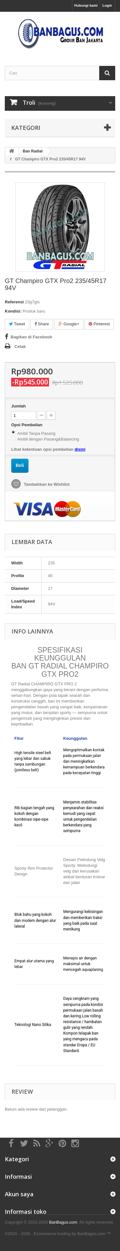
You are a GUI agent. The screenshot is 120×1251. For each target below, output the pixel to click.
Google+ (69, 324)
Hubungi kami (86, 5)
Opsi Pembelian (27, 424)
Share (42, 324)
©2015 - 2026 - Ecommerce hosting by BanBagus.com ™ (58, 1233)
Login (107, 5)
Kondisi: (13, 311)
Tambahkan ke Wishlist (46, 484)
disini (80, 449)
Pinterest (99, 324)
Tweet (17, 324)
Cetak (20, 346)
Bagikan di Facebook (31, 337)
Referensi (14, 302)
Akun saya (19, 1194)
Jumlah (18, 406)
